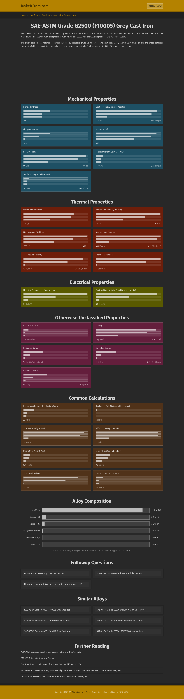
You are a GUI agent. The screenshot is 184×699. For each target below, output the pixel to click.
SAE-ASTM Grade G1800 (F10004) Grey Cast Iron (47, 631)
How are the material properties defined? (44, 573)
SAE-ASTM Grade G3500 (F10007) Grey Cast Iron (47, 620)
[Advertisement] (92, 72)
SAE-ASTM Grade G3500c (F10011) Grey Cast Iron (120, 631)
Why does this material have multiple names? (119, 573)
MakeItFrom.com (35, 6)
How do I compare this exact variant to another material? (53, 584)
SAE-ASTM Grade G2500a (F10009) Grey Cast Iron (120, 610)
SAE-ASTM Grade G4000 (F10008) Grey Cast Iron (120, 620)
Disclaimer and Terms (81, 692)
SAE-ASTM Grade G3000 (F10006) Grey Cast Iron (47, 610)
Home (23, 15)
